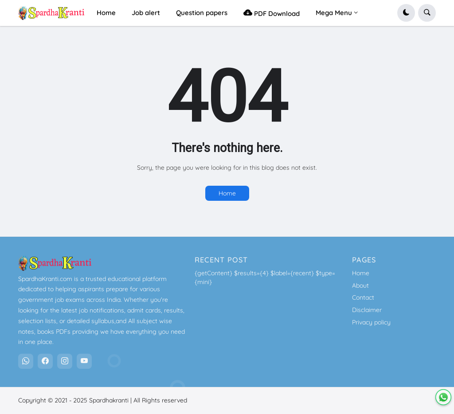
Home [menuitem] (106, 12)
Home (227, 193)
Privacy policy (371, 322)
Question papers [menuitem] (201, 12)
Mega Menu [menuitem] (334, 12)
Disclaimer (367, 310)
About (360, 285)
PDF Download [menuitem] (271, 12)
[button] (406, 13)
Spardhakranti (109, 400)
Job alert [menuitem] (146, 12)
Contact (363, 297)
